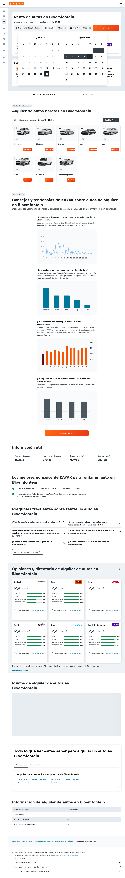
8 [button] (35, 56)
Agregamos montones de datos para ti (68, 866)
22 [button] (35, 68)
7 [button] (29, 56)
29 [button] (35, 74)
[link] (67, 433)
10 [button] (47, 56)
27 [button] (23, 74)
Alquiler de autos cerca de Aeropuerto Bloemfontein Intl (32, 781)
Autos (30, 841)
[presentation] (120, 569)
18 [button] (53, 62)
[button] (4, 3)
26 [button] (58, 68)
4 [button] (52, 50)
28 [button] (29, 74)
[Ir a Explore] (4, 28)
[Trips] (4, 50)
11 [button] (52, 56)
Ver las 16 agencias (20, 670)
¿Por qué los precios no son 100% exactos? (68, 871)
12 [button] (58, 56)
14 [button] (29, 62)
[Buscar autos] (4, 21)
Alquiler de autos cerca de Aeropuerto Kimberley (65, 781)
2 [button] (41, 50)
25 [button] (53, 68)
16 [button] (41, 62)
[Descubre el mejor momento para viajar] (4, 38)
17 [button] (47, 62)
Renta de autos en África (43, 841)
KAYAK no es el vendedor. (68, 862)
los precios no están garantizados (67, 855)
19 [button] (58, 62)
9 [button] (41, 56)
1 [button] (95, 50)
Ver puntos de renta (38, 610)
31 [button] (47, 74)
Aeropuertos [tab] (21, 765)
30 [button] (41, 74)
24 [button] (47, 68)
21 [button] (29, 68)
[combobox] (25, 22)
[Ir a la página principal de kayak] (16, 3)
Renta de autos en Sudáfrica (63, 841)
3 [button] (46, 50)
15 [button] (35, 62)
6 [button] (23, 56)
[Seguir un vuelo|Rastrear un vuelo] (4, 33)
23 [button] (41, 68)
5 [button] (58, 50)
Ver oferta (27, 149)
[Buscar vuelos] (4, 11)
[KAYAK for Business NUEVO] (4, 43)
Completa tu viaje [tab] (37, 765)
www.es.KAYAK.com (18, 841)
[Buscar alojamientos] (4, 16)
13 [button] (23, 62)
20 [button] (23, 68)
